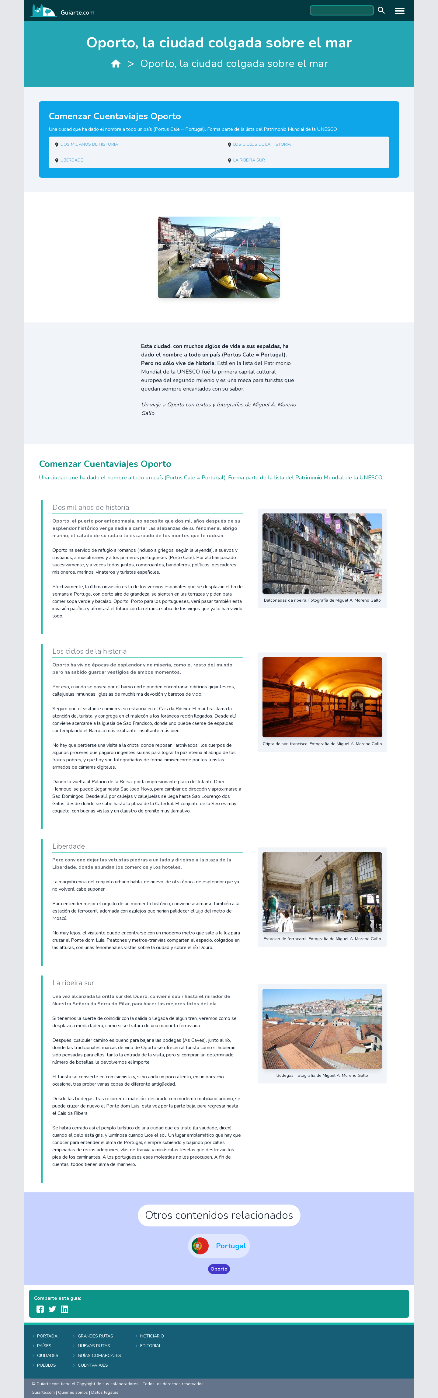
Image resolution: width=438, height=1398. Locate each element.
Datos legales (104, 1392)
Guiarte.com (43, 1392)
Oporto (219, 1269)
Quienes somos (73, 1392)
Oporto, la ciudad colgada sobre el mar (234, 63)
